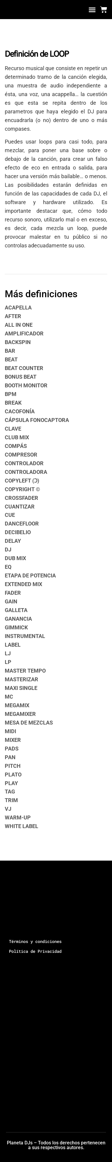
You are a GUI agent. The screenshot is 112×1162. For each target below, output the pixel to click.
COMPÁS (16, 446)
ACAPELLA (18, 307)
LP (8, 662)
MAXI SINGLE (21, 688)
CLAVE (13, 429)
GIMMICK (16, 627)
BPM (10, 394)
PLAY (11, 783)
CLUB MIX (17, 437)
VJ (8, 809)
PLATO (13, 774)
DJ (8, 549)
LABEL (13, 645)
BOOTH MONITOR (26, 385)
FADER (13, 593)
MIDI (10, 731)
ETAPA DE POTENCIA (30, 575)
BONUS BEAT (20, 377)
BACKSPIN (18, 342)
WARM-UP (18, 817)
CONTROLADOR (24, 463)
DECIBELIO (18, 532)
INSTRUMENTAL (25, 636)
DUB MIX (15, 558)
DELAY (13, 541)
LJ (8, 653)
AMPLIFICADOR (24, 333)
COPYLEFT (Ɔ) (22, 480)
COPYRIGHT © (22, 489)
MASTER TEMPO (25, 671)
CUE (10, 515)
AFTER (13, 316)
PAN (10, 757)
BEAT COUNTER (24, 368)
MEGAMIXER (20, 714)
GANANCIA (18, 619)
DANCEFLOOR (22, 523)
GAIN (11, 601)
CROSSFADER (21, 498)
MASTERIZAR (21, 679)
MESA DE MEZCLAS (29, 722)
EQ (8, 567)
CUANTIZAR (20, 506)
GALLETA (16, 610)
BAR (10, 351)
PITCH (13, 766)
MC (9, 696)
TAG (10, 791)
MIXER (13, 740)
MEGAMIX (17, 705)
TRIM (11, 800)
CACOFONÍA (20, 411)
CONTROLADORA (26, 472)
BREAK (13, 403)
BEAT (11, 359)
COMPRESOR (21, 454)
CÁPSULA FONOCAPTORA (37, 420)
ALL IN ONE (19, 325)
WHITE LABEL (21, 826)
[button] (92, 9)
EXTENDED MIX (23, 584)
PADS (12, 748)
